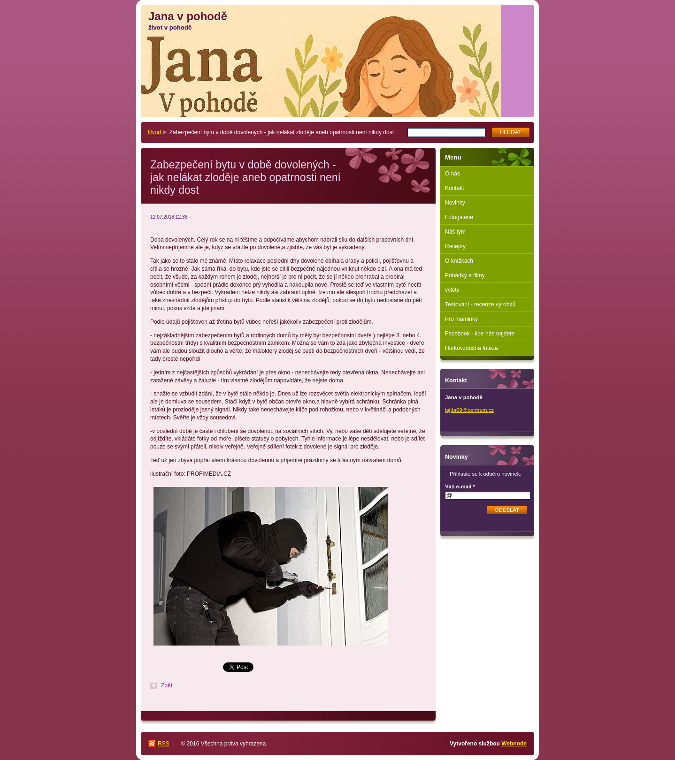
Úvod (154, 132)
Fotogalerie (459, 217)
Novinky (455, 202)
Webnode (514, 743)
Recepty (455, 246)
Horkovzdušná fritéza (471, 348)
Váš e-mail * (460, 486)
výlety (452, 290)
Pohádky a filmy (465, 275)
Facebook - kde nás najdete (479, 333)
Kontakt (454, 188)
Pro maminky (461, 319)
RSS (163, 743)
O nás (452, 173)
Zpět (166, 685)
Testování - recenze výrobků (480, 304)
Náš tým (455, 231)
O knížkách (459, 261)
